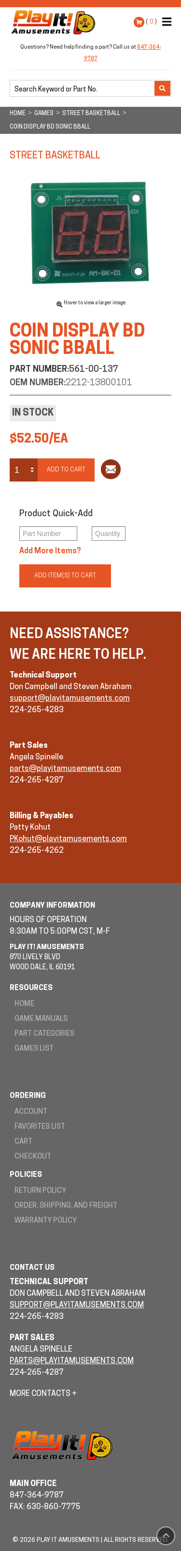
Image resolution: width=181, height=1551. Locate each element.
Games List (34, 1049)
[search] (83, 89)
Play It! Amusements (55, 22)
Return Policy (40, 1191)
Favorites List (39, 1127)
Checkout (32, 1156)
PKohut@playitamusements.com (68, 839)
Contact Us (32, 1268)
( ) (151, 22)
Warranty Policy (45, 1221)
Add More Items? (50, 551)
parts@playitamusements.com (65, 769)
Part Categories (44, 1034)
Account (30, 1112)
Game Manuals (41, 1019)
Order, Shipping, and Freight (65, 1206)
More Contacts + (43, 1394)
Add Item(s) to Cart (65, 576)
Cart (23, 1142)
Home (24, 1004)
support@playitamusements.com (70, 699)
